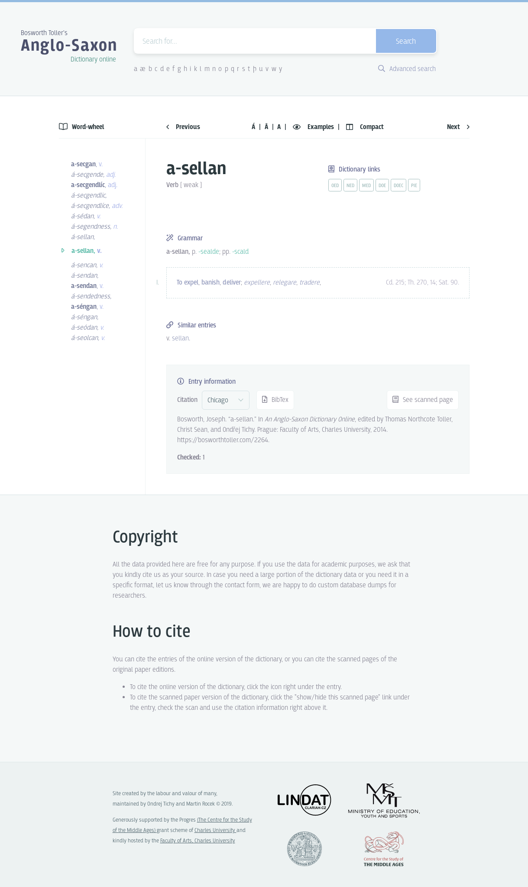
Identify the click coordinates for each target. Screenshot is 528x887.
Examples (314, 127)
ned (350, 185)
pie (414, 185)
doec (398, 185)
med (366, 185)
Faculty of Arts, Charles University (197, 841)
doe (382, 185)
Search (406, 42)
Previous (183, 127)
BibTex (275, 400)
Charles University (215, 830)
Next (458, 127)
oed (335, 185)
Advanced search (407, 69)
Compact (365, 127)
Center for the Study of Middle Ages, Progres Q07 (384, 849)
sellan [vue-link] (180, 338)
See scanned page (422, 400)
